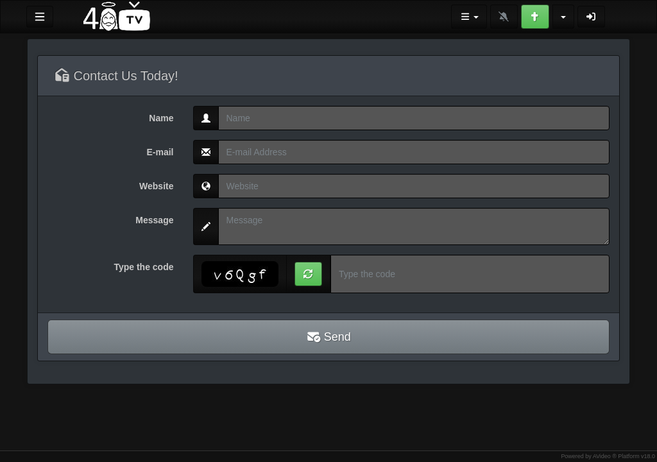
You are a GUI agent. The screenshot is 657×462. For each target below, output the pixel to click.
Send (328, 336)
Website (156, 186)
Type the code (143, 267)
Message (154, 220)
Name (161, 118)
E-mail (159, 152)
